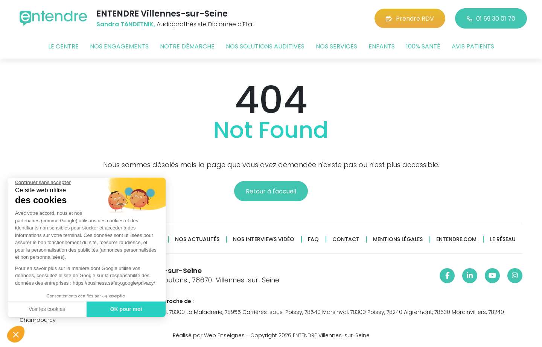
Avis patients (473, 46)
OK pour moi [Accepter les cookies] (125, 309)
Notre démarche (187, 46)
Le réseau (503, 239)
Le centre (63, 46)
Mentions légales (398, 239)
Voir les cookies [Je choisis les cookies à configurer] (46, 309)
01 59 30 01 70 (491, 18)
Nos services (336, 46)
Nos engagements (119, 46)
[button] (16, 334)
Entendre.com (456, 239)
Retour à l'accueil (271, 191)
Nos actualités (197, 239)
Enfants (381, 46)
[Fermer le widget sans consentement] (42, 182)
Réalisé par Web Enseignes (209, 335)
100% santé (423, 46)
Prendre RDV (410, 18)
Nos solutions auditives (265, 46)
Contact (345, 239)
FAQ (313, 239)
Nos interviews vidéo (263, 239)
